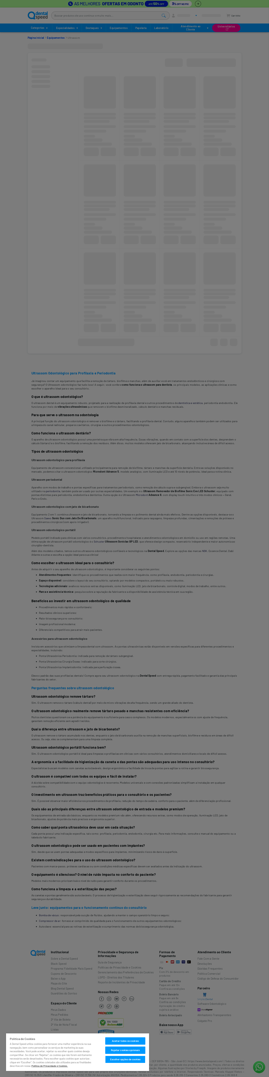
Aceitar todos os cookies (125, 1040)
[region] (77, 1052)
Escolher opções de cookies (125, 1059)
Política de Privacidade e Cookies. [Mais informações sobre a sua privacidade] (49, 1065)
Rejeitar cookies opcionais (125, 1050)
